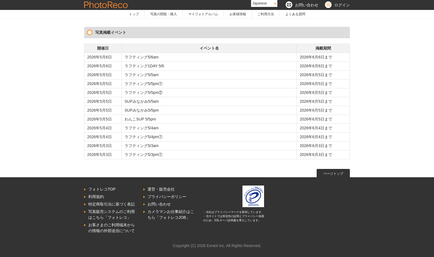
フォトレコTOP (102, 189)
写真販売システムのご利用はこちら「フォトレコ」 (111, 214)
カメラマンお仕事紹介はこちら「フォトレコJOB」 (171, 214)
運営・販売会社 (161, 189)
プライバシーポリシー (167, 196)
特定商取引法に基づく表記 (111, 204)
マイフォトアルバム (203, 14)
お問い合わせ (159, 204)
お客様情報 (237, 14)
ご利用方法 (265, 14)
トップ (134, 14)
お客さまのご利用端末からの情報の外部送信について (111, 228)
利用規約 (96, 196)
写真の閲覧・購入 (163, 14)
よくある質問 (295, 14)
